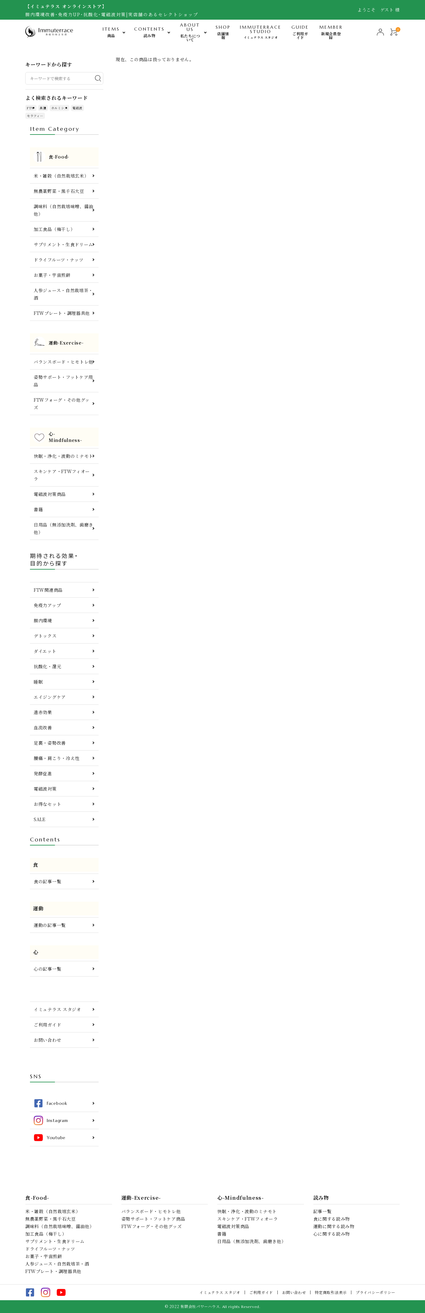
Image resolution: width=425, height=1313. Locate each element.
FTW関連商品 (48, 590)
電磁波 (77, 107)
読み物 (321, 1198)
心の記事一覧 (47, 969)
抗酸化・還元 (47, 666)
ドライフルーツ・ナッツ (59, 260)
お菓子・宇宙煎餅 (52, 275)
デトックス (45, 636)
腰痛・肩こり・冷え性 (57, 758)
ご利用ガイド (47, 1024)
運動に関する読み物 (333, 1226)
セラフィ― (35, 115)
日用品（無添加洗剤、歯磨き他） (63, 528)
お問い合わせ (47, 1040)
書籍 (38, 509)
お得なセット (47, 804)
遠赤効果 (43, 712)
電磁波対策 (45, 789)
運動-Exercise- (141, 1198)
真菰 (43, 107)
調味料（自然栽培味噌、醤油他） (63, 210)
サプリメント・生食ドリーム (63, 244)
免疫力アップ (47, 605)
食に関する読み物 (331, 1219)
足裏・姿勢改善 (50, 743)
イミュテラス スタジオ (57, 1009)
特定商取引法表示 (331, 1292)
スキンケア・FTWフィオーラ (62, 475)
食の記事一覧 (47, 881)
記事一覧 (322, 1211)
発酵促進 (43, 773)
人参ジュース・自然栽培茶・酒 (63, 294)
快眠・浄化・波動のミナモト (63, 456)
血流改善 (43, 727)
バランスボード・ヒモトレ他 (63, 362)
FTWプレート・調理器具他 (62, 313)
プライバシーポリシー (375, 1292)
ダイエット (45, 651)
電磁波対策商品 (50, 494)
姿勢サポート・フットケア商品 (153, 1219)
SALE (40, 819)
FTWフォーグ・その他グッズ (62, 403)
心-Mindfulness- (240, 1198)
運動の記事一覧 (50, 925)
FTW (31, 107)
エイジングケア (50, 697)
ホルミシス (59, 107)
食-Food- (37, 1198)
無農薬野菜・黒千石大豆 (59, 191)
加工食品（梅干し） (54, 229)
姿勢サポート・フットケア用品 (63, 381)
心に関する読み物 (331, 1234)
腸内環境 (43, 620)
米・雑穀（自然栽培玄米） (61, 176)
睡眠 (38, 682)
